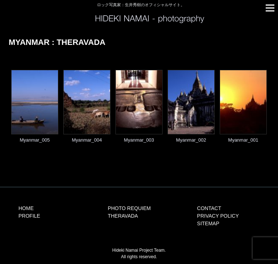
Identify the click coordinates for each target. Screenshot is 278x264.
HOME (26, 208)
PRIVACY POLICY (218, 216)
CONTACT (209, 208)
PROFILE (29, 216)
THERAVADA (123, 216)
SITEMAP (208, 223)
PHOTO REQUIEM (129, 208)
